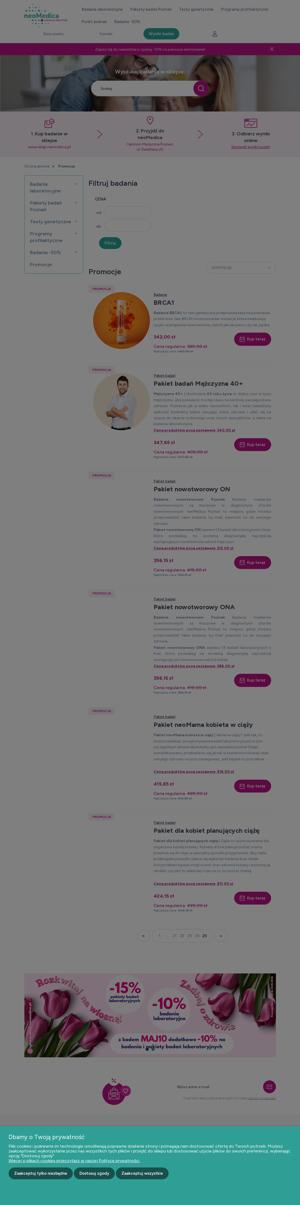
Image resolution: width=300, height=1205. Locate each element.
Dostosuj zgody (94, 1173)
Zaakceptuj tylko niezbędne (40, 1173)
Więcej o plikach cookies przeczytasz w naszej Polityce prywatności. (74, 1160)
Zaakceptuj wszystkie (142, 1173)
